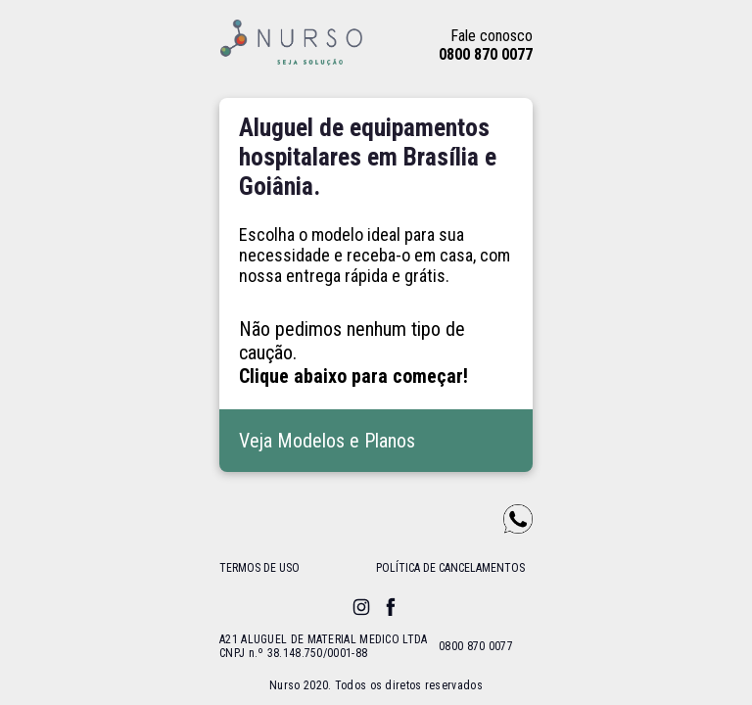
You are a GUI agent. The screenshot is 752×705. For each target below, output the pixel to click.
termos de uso (259, 568)
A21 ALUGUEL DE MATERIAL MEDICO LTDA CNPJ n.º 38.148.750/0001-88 (323, 646)
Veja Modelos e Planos (327, 440)
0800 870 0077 (486, 54)
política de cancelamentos (450, 568)
